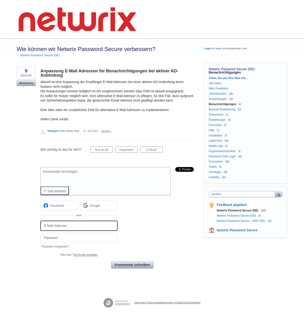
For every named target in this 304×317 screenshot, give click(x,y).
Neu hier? (78, 254)
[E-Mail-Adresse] (79, 226)
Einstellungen (217, 119)
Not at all (104, 150)
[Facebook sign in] (59, 205)
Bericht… (106, 131)
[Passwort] (79, 238)
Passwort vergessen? (55, 246)
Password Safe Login (222, 156)
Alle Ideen (215, 83)
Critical (154, 150)
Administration (218, 93)
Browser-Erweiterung (222, 109)
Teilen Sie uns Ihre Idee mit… (228, 78)
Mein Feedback (218, 88)
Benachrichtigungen (225, 72)
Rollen (213, 166)
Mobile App (216, 146)
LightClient (215, 140)
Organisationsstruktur (222, 151)
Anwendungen (218, 99)
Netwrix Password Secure (237, 230)
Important (128, 150)
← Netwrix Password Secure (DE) (38, 55)
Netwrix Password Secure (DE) (232, 69)
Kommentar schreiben (132, 265)
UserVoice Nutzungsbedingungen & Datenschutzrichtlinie (167, 302)
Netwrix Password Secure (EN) (237, 215)
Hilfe (211, 130)
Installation (215, 135)
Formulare (215, 125)
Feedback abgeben (232, 205)
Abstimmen (26, 83)
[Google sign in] (99, 205)
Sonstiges (215, 172)
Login (207, 48)
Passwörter (216, 161)
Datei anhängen (57, 190)
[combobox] (243, 194)
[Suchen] (278, 194)
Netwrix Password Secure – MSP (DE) (241, 221)
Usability (214, 177)
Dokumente (216, 114)
